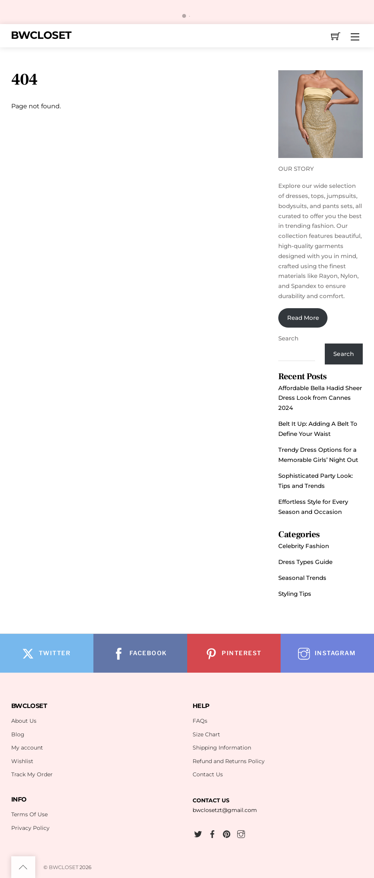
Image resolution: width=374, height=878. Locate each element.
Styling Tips (294, 593)
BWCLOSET (63, 867)
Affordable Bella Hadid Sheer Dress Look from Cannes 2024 (320, 398)
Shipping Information (222, 747)
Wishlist (22, 761)
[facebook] (212, 832)
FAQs (200, 720)
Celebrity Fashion (303, 546)
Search (288, 338)
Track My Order (32, 774)
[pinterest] (226, 832)
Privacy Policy (30, 827)
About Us (23, 720)
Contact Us (208, 774)
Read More (303, 317)
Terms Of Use (29, 814)
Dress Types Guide (305, 562)
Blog (17, 734)
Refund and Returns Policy (229, 761)
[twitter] (198, 832)
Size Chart (206, 734)
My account (27, 747)
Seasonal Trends (302, 577)
